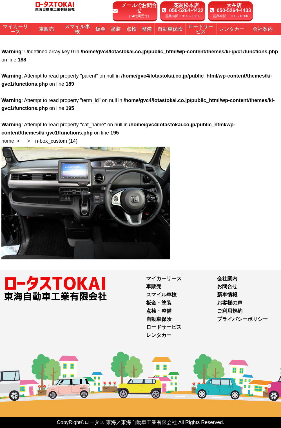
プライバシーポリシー (242, 319)
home (7, 141)
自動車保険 (158, 319)
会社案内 (227, 278)
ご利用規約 (229, 311)
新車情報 (227, 294)
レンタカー (158, 335)
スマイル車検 (161, 294)
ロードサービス (164, 327)
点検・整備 (158, 311)
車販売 (153, 286)
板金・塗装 (158, 303)
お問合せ (227, 286)
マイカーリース (164, 278)
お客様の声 (229, 303)
